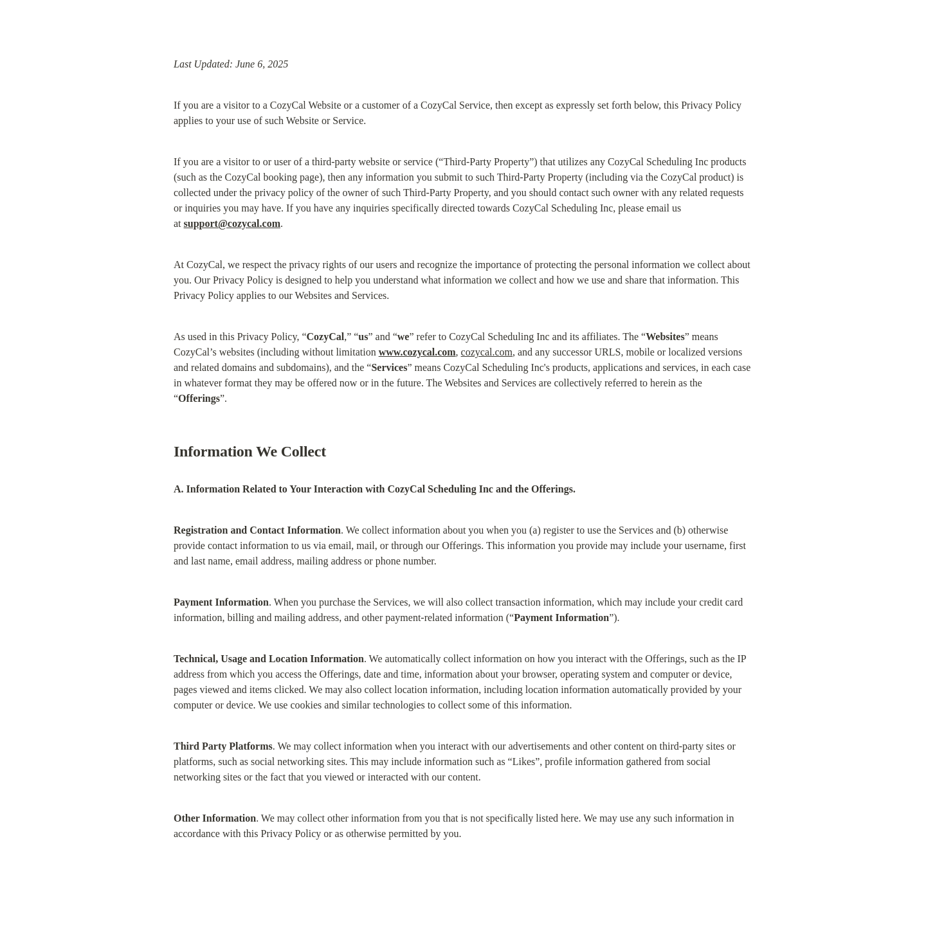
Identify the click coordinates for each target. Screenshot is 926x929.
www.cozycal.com (417, 352)
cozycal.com (487, 352)
